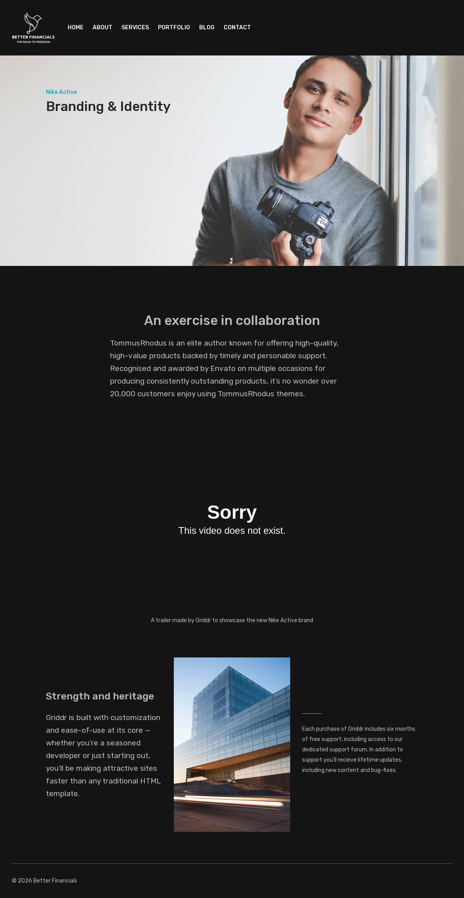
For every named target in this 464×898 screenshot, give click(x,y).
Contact (237, 27)
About (102, 27)
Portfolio (174, 27)
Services (135, 27)
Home (76, 27)
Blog (207, 27)
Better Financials (55, 880)
